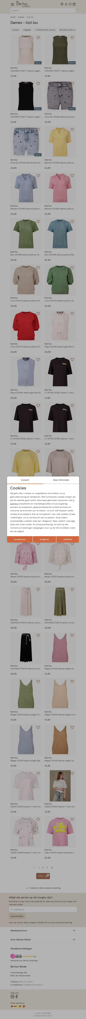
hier (73, 521)
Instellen (67, 539)
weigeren (44, 539)
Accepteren (20, 539)
